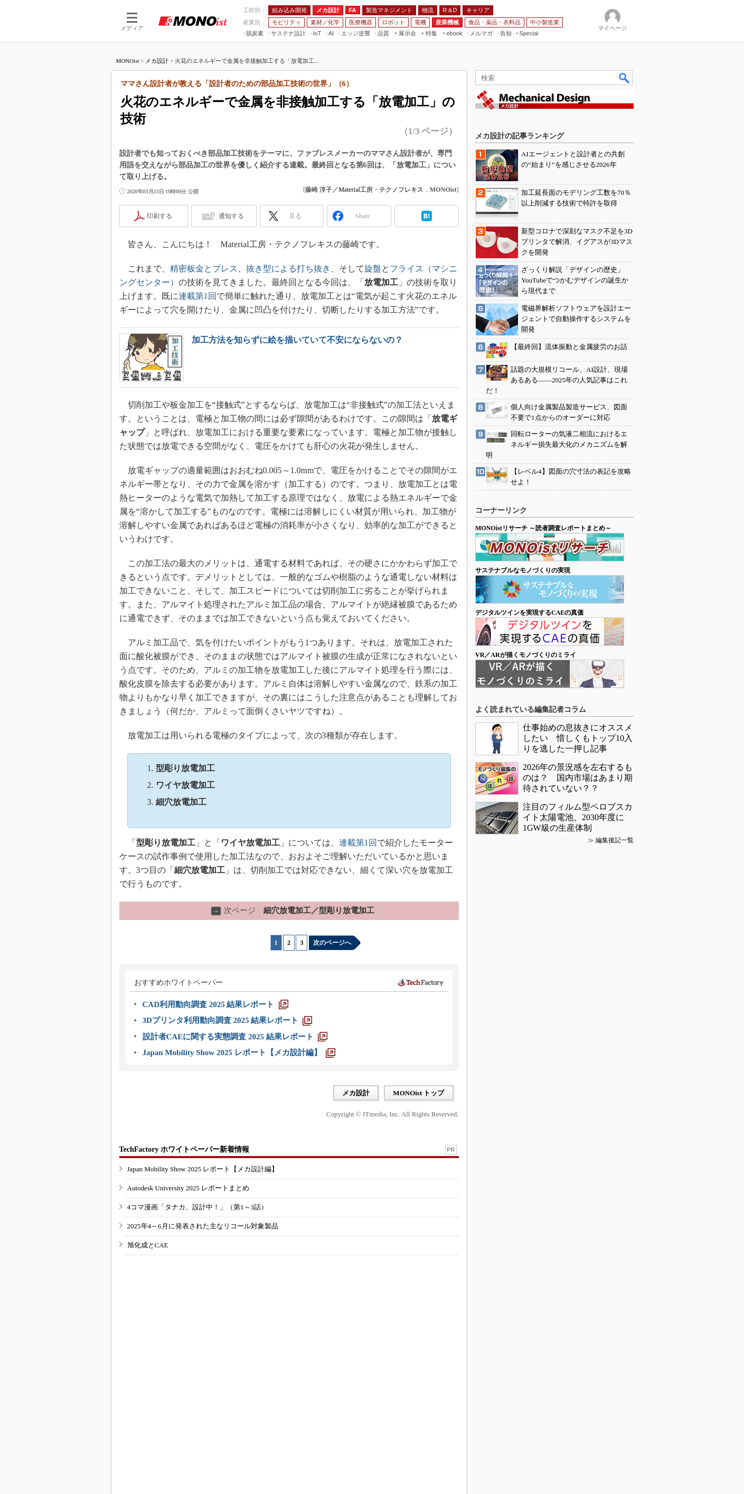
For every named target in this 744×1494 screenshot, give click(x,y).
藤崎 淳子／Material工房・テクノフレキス (364, 189)
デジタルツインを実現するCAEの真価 (529, 612)
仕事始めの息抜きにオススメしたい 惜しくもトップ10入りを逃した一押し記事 (578, 738)
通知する (231, 216)
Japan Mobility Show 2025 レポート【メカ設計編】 (203, 1169)
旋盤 (372, 268)
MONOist (127, 61)
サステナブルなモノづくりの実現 (522, 570)
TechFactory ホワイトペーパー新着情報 (184, 1149)
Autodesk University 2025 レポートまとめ (188, 1188)
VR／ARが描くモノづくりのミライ (525, 655)
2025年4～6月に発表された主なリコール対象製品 (202, 1226)
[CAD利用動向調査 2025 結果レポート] (215, 1004)
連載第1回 (197, 296)
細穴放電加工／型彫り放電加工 (292, 910)
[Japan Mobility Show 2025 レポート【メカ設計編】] (239, 1052)
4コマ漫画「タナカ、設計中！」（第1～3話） (197, 1207)
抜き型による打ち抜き (288, 268)
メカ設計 (156, 61)
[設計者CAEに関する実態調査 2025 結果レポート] (235, 1036)
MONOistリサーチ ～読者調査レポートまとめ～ (543, 528)
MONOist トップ (418, 1093)
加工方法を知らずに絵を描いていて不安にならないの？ (297, 339)
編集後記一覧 (615, 840)
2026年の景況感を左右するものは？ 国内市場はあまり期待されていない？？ (578, 778)
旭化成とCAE (147, 1245)
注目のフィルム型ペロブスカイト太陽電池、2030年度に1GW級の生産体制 (578, 817)
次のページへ (332, 942)
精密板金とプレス (204, 268)
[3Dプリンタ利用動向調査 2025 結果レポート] (228, 1020)
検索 (625, 77)
